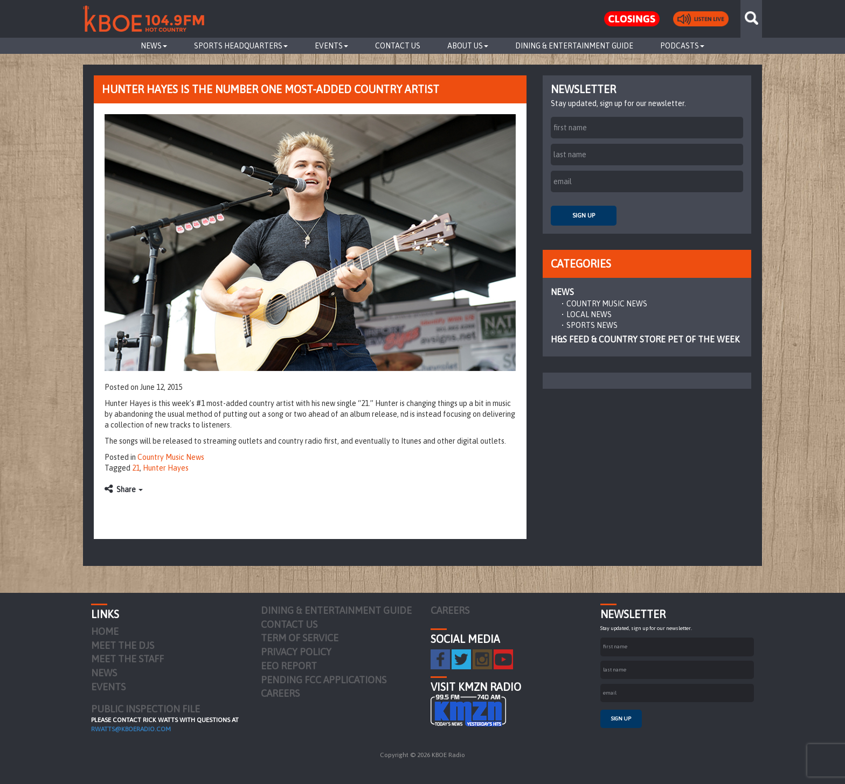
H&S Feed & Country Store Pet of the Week (645, 339)
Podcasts (682, 45)
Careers (280, 693)
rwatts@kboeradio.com (131, 729)
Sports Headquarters (241, 45)
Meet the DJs (122, 645)
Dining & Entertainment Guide (574, 45)
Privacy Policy (296, 651)
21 (136, 468)
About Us (467, 45)
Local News (589, 314)
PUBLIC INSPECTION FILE (145, 709)
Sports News (592, 325)
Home (105, 631)
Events (331, 45)
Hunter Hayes (166, 468)
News (154, 45)
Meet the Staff (127, 658)
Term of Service (299, 637)
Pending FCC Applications (323, 679)
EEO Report (289, 665)
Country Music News (170, 457)
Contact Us (397, 45)
